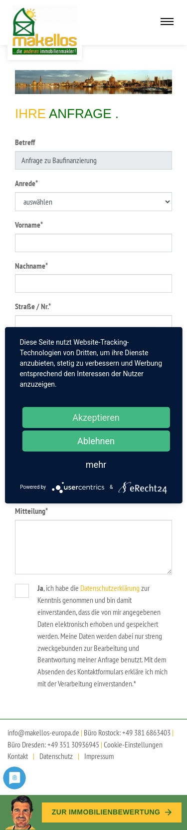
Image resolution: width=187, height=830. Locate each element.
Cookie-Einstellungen (133, 744)
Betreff (25, 142)
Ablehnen (96, 440)
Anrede (26, 183)
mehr (96, 464)
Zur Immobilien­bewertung (112, 812)
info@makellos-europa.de (43, 732)
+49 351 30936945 (73, 744)
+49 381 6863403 (146, 732)
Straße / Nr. (33, 306)
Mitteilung (31, 510)
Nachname (31, 265)
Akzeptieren (96, 417)
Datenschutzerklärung (110, 588)
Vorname (29, 224)
